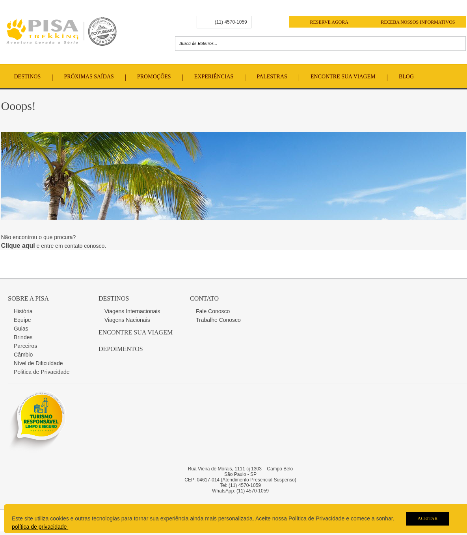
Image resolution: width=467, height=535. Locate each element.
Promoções (154, 77)
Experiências (214, 77)
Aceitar (427, 518)
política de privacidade (40, 527)
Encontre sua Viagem (136, 332)
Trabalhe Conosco (218, 320)
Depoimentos (121, 349)
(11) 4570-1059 (231, 22)
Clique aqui (18, 245)
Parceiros (25, 346)
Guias (21, 328)
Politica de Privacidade (42, 372)
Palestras (272, 77)
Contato (204, 298)
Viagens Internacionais (132, 311)
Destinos (27, 77)
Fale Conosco (213, 311)
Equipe (22, 320)
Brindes (23, 337)
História (23, 311)
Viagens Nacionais (127, 320)
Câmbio (23, 354)
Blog (406, 77)
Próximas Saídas (88, 77)
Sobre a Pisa (28, 298)
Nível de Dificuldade (38, 363)
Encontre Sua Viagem (343, 77)
